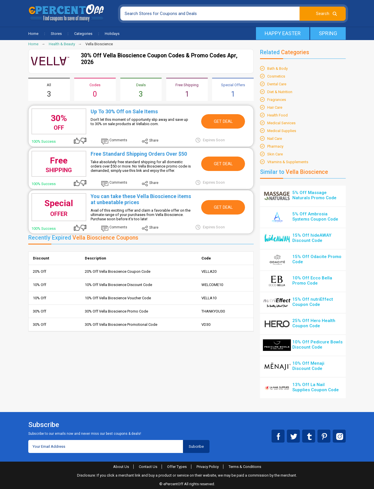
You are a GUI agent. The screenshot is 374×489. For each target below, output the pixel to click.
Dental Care (276, 84)
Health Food (277, 115)
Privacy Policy (208, 466)
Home (33, 33)
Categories (83, 33)
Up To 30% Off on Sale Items (124, 111)
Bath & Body (277, 68)
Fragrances (276, 99)
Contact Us (148, 466)
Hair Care (274, 107)
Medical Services (281, 123)
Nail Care (274, 138)
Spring (328, 33)
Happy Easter (283, 33)
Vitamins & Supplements (287, 162)
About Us (121, 466)
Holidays (112, 33)
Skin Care (275, 154)
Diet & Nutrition (279, 92)
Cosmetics (276, 76)
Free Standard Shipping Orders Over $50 (139, 154)
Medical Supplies (281, 131)
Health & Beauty (62, 44)
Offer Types (177, 466)
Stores (56, 33)
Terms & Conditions (245, 466)
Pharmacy (275, 146)
